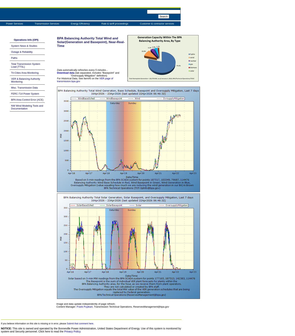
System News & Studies (24, 45)
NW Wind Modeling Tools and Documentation (27, 107)
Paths (14, 58)
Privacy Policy (72, 331)
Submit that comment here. (80, 323)
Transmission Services (47, 23)
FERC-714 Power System (25, 93)
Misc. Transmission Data (24, 87)
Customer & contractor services (157, 23)
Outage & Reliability (22, 51)
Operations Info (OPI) (24, 39)
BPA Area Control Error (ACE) (27, 99)
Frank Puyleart (85, 306)
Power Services (14, 23)
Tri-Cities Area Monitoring (25, 72)
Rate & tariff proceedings (114, 23)
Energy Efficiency (80, 23)
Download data (65, 72)
